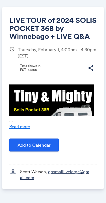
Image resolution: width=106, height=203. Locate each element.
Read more (19, 126)
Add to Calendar (34, 145)
